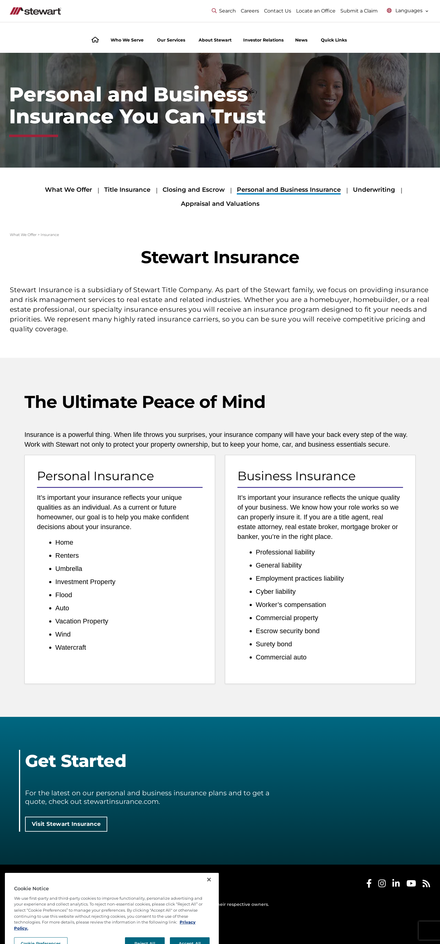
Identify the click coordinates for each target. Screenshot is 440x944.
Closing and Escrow (194, 189)
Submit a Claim (359, 11)
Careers (250, 11)
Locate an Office (316, 11)
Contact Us (277, 11)
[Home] (95, 40)
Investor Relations (263, 40)
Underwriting (374, 189)
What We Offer (68, 189)
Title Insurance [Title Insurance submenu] (127, 189)
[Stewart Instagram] (382, 885)
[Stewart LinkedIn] (396, 885)
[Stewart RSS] (426, 885)
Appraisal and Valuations (220, 203)
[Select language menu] (407, 11)
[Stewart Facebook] (369, 885)
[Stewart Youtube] (411, 885)
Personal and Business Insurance (289, 189)
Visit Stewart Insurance (66, 824)
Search (224, 11)
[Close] (209, 893)
